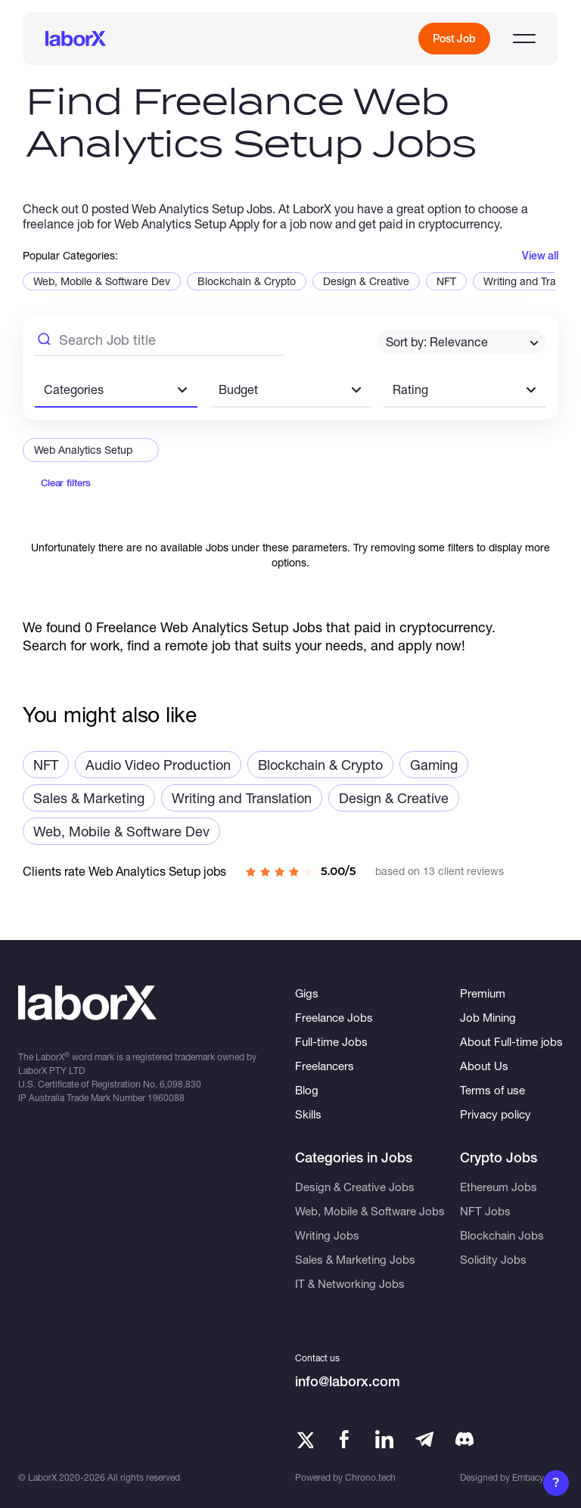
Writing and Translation (242, 798)
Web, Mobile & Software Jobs (370, 1211)
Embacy (528, 1477)
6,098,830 (180, 1084)
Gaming (434, 764)
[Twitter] (304, 1439)
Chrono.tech (370, 1477)
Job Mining (488, 1017)
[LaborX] (75, 38)
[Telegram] (424, 1439)
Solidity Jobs (493, 1259)
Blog (306, 1090)
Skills (308, 1114)
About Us (484, 1065)
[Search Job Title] (159, 341)
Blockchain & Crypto (246, 281)
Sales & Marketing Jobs (355, 1259)
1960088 (166, 1097)
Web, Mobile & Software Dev (101, 281)
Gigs (306, 993)
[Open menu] (524, 38)
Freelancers (324, 1065)
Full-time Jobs (331, 1041)
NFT (446, 281)
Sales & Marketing (88, 798)
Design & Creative (366, 281)
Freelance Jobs (334, 1017)
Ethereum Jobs (498, 1186)
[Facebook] (344, 1439)
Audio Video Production (158, 764)
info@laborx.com (347, 1381)
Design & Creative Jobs (355, 1186)
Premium (482, 993)
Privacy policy (495, 1114)
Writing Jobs (327, 1235)
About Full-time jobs (511, 1041)
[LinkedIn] (384, 1439)
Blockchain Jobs (502, 1235)
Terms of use (492, 1090)
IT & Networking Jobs (350, 1283)
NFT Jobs (485, 1211)
